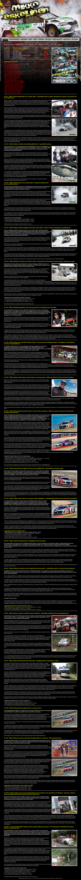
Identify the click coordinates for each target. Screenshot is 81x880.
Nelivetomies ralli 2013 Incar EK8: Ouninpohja (15, 86)
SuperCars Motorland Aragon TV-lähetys (13, 74)
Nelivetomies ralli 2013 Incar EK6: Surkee (13, 84)
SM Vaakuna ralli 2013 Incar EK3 (12, 69)
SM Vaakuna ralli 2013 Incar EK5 (12, 71)
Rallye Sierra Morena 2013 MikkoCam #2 (13, 90)
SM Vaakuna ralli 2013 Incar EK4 (12, 70)
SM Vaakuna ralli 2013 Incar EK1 (12, 66)
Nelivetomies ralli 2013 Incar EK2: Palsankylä (14, 81)
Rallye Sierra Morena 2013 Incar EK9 (13, 91)
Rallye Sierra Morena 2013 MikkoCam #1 (13, 89)
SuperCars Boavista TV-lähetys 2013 (12, 76)
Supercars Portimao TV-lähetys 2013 (12, 77)
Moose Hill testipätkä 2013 (10, 63)
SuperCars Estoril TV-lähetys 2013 (12, 75)
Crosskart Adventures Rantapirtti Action (13, 72)
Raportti (46, 49)
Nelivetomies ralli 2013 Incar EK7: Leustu (13, 85)
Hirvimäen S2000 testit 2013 (10, 65)
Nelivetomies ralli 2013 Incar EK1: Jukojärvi (14, 80)
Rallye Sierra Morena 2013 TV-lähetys (13, 92)
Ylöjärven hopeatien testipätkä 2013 (12, 64)
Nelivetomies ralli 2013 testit (11, 79)
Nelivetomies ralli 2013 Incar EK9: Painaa (13, 87)
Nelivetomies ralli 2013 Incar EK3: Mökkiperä (14, 82)
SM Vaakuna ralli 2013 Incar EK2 (12, 68)
